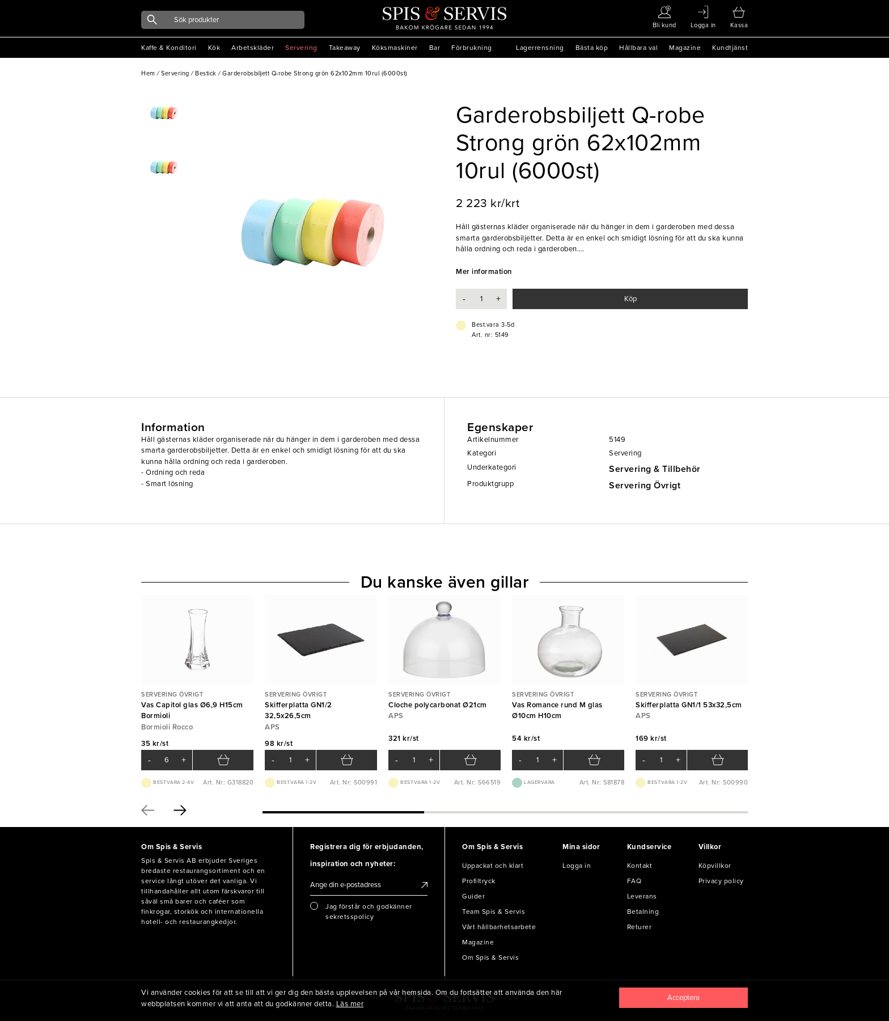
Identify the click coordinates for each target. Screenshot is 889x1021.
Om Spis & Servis (490, 957)
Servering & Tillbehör (655, 469)
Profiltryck (479, 881)
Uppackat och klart (492, 866)
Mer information (484, 271)
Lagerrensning (540, 48)
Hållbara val (638, 48)
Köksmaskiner (395, 48)
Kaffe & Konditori (169, 48)
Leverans (642, 896)
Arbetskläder (252, 48)
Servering (301, 48)
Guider (473, 896)
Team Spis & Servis (493, 911)
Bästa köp (591, 48)
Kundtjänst (730, 48)
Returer (639, 927)
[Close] (683, 998)
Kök (214, 48)
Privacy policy (721, 881)
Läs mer (350, 1004)
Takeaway (345, 48)
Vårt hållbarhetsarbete (499, 927)
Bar (435, 48)
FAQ (634, 881)
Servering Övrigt (644, 485)
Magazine (685, 48)
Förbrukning (471, 48)
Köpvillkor (714, 866)
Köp (630, 298)
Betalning (643, 911)
